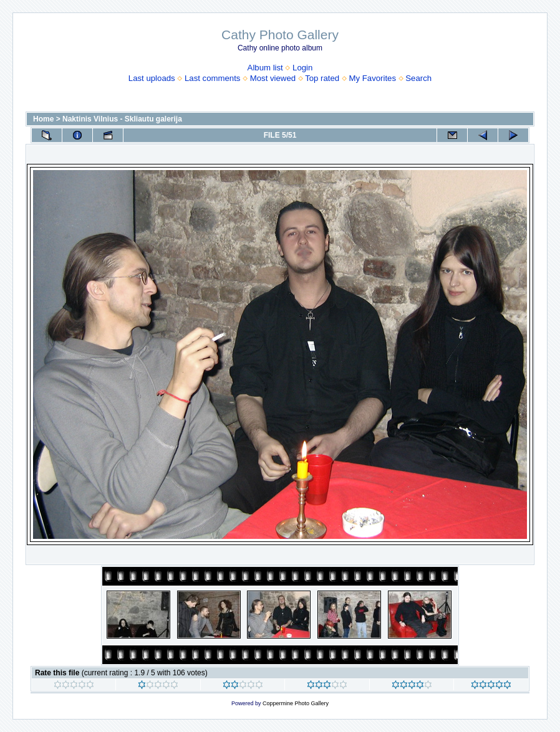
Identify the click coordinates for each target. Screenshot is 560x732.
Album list (265, 67)
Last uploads (151, 78)
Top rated (322, 78)
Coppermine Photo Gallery (296, 703)
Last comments (212, 78)
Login (302, 67)
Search (418, 78)
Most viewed (273, 78)
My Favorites (372, 78)
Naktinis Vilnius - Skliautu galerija (122, 119)
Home (43, 119)
